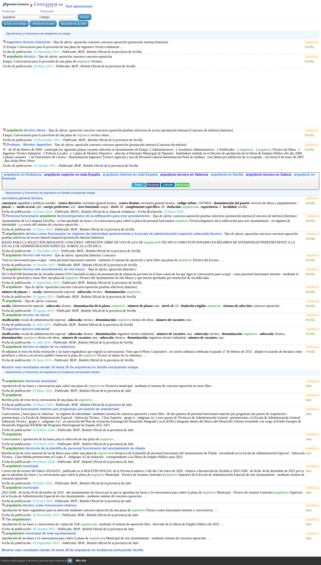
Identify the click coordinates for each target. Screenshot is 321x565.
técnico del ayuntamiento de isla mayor (45, 269)
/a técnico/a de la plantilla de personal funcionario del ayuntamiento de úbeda (75, 448)
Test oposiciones (79, 6)
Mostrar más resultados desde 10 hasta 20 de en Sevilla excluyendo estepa (70, 367)
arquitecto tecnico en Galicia (268, 174)
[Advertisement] (128, 98)
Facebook (153, 184)
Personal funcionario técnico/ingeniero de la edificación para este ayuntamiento (78, 216)
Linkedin (168, 184)
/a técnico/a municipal (31, 381)
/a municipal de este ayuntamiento (41, 533)
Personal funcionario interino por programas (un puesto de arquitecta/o (62, 409)
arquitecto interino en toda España (130, 174)
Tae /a (18, 519)
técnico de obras (27, 315)
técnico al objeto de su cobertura (40, 347)
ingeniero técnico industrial (27, 329)
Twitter (139, 184)
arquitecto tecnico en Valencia (184, 174)
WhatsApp (182, 184)
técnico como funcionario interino (41, 505)
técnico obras (26, 130)
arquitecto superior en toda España (72, 174)
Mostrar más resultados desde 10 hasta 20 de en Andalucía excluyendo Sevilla (72, 550)
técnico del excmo (29, 255)
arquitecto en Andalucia (23, 174)
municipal (22, 466)
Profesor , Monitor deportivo (29, 144)
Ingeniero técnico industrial (28, 42)
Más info (81, 560)
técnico (21, 56)
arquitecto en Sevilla (227, 174)
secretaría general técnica (22, 198)
